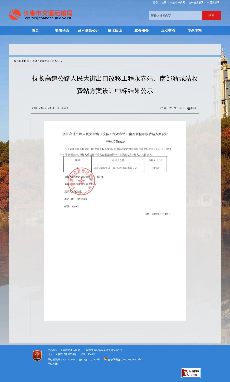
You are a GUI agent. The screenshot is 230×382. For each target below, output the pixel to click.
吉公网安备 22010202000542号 (124, 359)
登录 (155, 2)
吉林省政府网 (196, 2)
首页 (34, 61)
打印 (193, 108)
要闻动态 (45, 61)
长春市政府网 (177, 2)
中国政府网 (213, 2)
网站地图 (53, 363)
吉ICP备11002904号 (89, 359)
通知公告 (57, 61)
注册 (164, 2)
